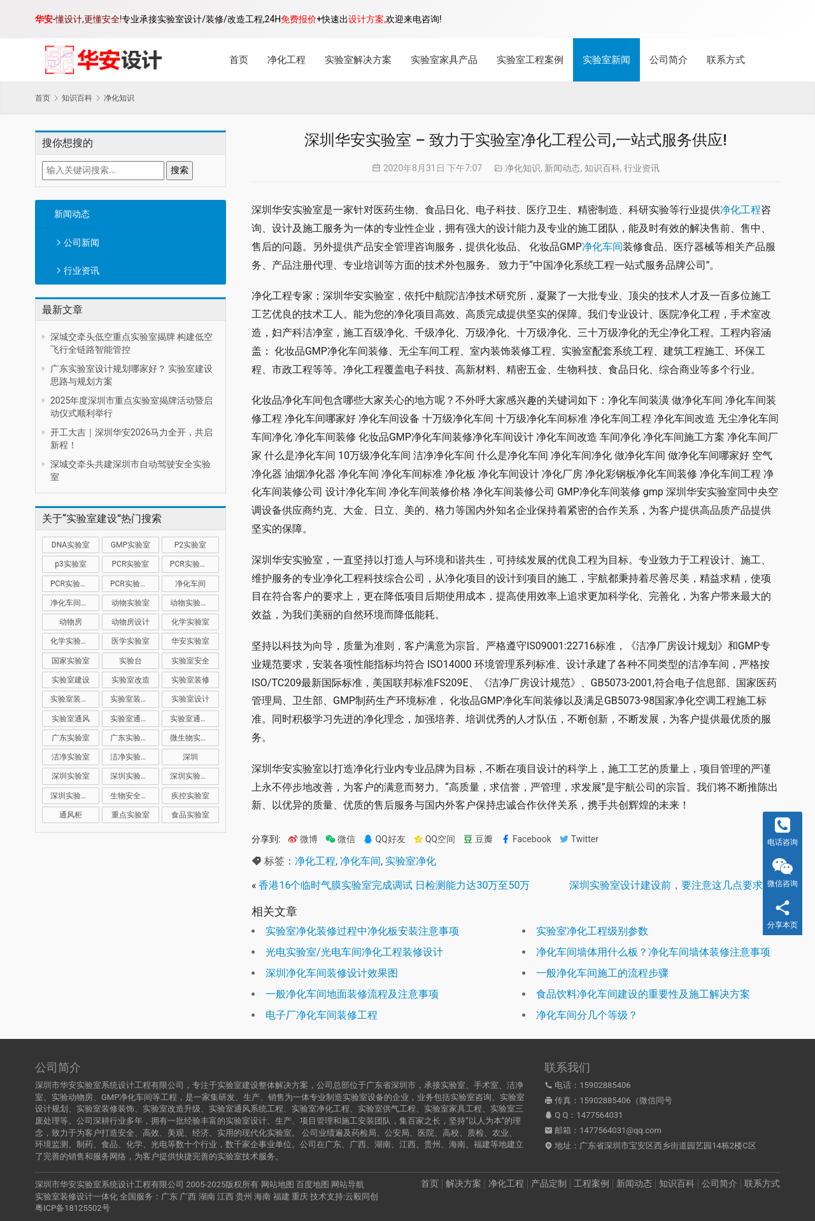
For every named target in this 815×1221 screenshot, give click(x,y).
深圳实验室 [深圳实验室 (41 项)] (71, 776)
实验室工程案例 (530, 60)
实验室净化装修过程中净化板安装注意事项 (362, 931)
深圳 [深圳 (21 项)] (190, 756)
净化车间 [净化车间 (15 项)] (190, 583)
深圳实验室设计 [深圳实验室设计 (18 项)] (74, 795)
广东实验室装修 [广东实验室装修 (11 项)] (134, 737)
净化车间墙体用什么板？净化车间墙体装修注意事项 (653, 952)
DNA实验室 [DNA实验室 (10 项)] (71, 544)
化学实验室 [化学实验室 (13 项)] (190, 622)
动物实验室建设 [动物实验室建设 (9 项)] (194, 602)
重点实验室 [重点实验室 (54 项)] (130, 814)
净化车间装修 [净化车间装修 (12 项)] (73, 602)
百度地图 (312, 1184)
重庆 (300, 1196)
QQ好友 (384, 839)
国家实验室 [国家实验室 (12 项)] (71, 660)
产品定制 (549, 1183)
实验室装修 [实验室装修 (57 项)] (190, 679)
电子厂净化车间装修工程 (322, 1015)
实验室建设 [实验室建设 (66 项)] (71, 679)
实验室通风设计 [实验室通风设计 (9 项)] (194, 718)
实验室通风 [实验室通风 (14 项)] (71, 718)
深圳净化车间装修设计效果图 (332, 973)
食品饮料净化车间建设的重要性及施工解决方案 (643, 994)
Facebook (525, 839)
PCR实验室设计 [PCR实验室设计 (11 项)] (134, 583)
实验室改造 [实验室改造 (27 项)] (130, 679)
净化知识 (523, 168)
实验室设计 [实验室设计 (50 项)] (190, 699)
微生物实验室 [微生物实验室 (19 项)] (193, 737)
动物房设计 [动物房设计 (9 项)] (130, 622)
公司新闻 (81, 242)
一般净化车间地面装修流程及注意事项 (352, 994)
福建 (281, 1196)
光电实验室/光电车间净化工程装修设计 (354, 952)
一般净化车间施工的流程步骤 (602, 973)
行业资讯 (81, 270)
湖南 (207, 1196)
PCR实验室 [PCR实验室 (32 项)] (131, 564)
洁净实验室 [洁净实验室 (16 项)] (71, 756)
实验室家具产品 (444, 60)
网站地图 (277, 1184)
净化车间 (602, 247)
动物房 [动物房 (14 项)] (70, 622)
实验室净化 (410, 861)
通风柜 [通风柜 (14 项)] (70, 814)
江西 (225, 1196)
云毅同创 (361, 1196)
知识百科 (602, 168)
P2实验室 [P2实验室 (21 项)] (190, 544)
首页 (238, 60)
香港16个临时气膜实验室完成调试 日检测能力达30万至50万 (394, 885)
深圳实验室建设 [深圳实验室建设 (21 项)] (134, 776)
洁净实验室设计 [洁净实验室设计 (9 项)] (134, 756)
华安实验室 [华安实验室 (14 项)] (190, 641)
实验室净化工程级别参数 (592, 931)
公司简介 (668, 60)
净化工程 (286, 60)
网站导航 (347, 1184)
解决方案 (463, 1183)
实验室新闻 (606, 60)
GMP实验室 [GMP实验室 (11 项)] (130, 544)
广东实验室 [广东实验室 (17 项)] (71, 737)
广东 (169, 1196)
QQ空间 (434, 839)
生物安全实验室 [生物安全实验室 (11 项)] (134, 795)
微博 (303, 839)
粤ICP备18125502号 (72, 1208)
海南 (262, 1196)
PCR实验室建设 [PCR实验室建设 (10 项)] (194, 564)
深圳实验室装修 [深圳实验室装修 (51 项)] (194, 776)
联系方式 (726, 60)
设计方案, (367, 19)
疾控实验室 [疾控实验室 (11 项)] (190, 795)
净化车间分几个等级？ (587, 1015)
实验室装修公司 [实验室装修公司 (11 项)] (74, 699)
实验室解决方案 (358, 60)
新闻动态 (72, 214)
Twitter (579, 839)
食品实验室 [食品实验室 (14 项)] (190, 814)
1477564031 (599, 1115)
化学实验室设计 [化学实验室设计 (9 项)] (74, 641)
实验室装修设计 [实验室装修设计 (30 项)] (134, 699)
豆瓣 (478, 839)
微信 (340, 839)
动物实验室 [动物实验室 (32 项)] (130, 602)
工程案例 (591, 1183)
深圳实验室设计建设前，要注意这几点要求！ (671, 885)
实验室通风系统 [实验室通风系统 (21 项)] (134, 718)
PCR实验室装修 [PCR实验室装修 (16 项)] (74, 583)
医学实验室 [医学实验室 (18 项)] (130, 641)
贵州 (244, 1196)
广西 (188, 1196)
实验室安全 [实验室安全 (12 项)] (190, 660)
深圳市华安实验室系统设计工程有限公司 (109, 1184)
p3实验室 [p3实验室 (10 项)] (70, 564)
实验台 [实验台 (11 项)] (130, 660)
